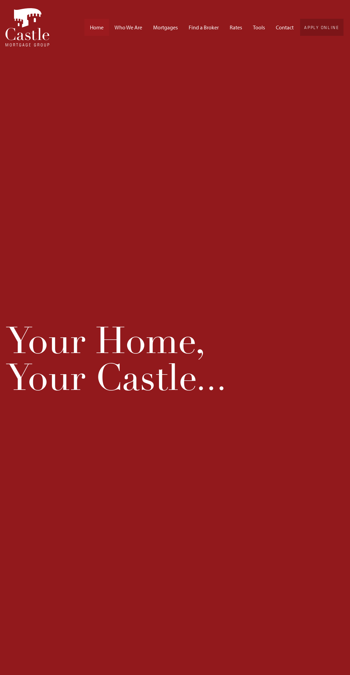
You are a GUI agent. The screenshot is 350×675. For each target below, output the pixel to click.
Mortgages (165, 27)
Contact (285, 27)
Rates (236, 27)
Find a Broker (204, 27)
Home (97, 27)
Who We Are (128, 27)
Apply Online (321, 27)
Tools (259, 27)
